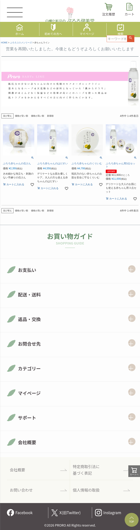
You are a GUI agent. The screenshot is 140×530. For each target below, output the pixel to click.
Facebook (23, 512)
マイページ (87, 33)
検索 (120, 33)
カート (129, 14)
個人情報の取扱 (86, 490)
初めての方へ (53, 33)
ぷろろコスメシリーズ (21, 42)
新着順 (50, 116)
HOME (4, 42)
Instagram (112, 512)
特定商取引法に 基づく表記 (86, 470)
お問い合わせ (21, 490)
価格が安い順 (21, 116)
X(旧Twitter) (70, 512)
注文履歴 (108, 14)
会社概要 (17, 469)
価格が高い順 (37, 116)
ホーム (19, 33)
